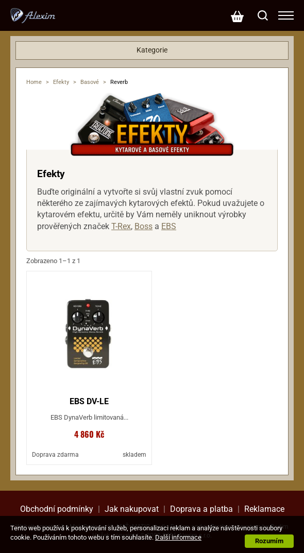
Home (34, 82)
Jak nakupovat (132, 509)
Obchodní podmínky (56, 509)
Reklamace (264, 509)
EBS (168, 226)
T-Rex (121, 226)
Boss (143, 226)
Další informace (178, 537)
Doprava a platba (201, 509)
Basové (89, 82)
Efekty (61, 82)
